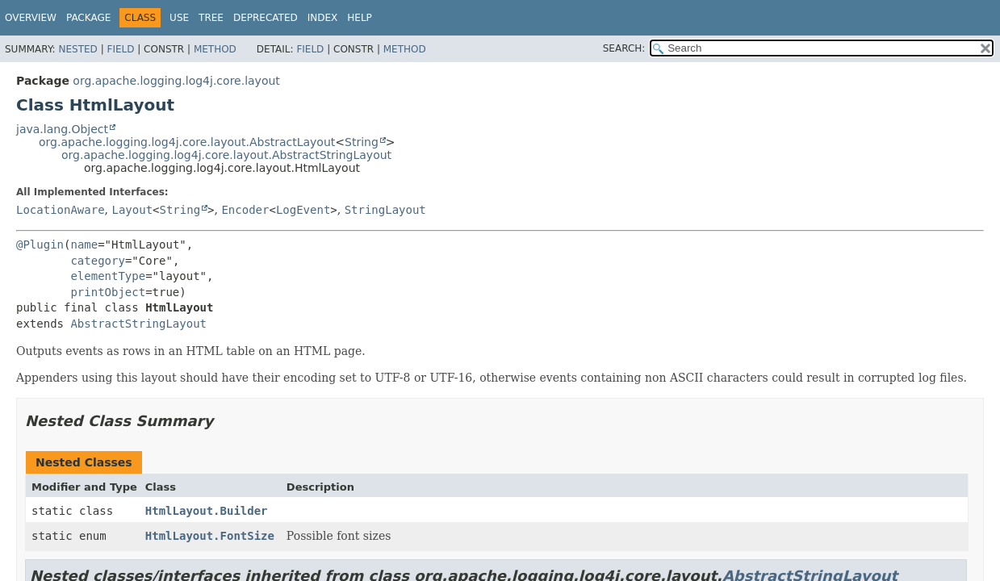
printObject (107, 292)
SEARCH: (624, 48)
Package (88, 17)
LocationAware (60, 209)
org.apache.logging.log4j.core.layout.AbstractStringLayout (226, 154)
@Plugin (40, 244)
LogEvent (303, 209)
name (84, 244)
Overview (30, 17)
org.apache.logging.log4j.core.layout (176, 80)
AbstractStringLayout (138, 323)
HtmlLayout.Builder (206, 510)
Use (179, 17)
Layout (132, 209)
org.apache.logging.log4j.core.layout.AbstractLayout (187, 142)
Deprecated (265, 17)
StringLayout (385, 209)
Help (359, 17)
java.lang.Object (62, 129)
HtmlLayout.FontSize (209, 535)
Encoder (245, 209)
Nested (77, 49)
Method (215, 49)
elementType (107, 276)
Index (323, 17)
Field (120, 49)
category (97, 260)
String (362, 142)
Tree (211, 17)
